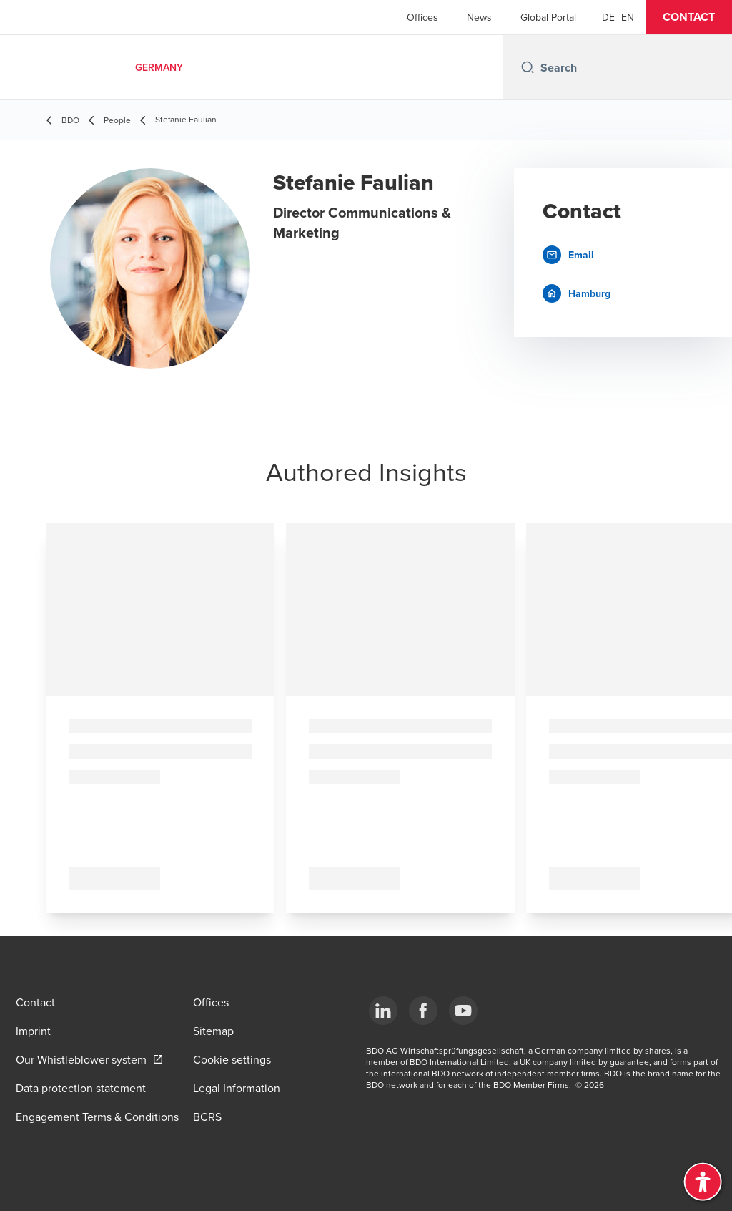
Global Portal (548, 17)
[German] (608, 17)
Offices (422, 17)
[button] (689, 17)
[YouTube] (463, 1010)
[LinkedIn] (383, 1010)
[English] (627, 17)
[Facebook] (423, 1010)
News (479, 17)
